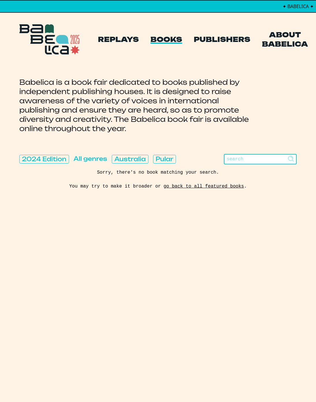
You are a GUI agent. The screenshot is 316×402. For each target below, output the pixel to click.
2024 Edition (44, 159)
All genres (90, 158)
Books (166, 39)
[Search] (260, 159)
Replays (118, 39)
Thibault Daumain (188, 386)
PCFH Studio (154, 386)
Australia (130, 159)
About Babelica (285, 39)
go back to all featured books (203, 186)
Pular (164, 159)
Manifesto (134, 305)
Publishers (222, 39)
